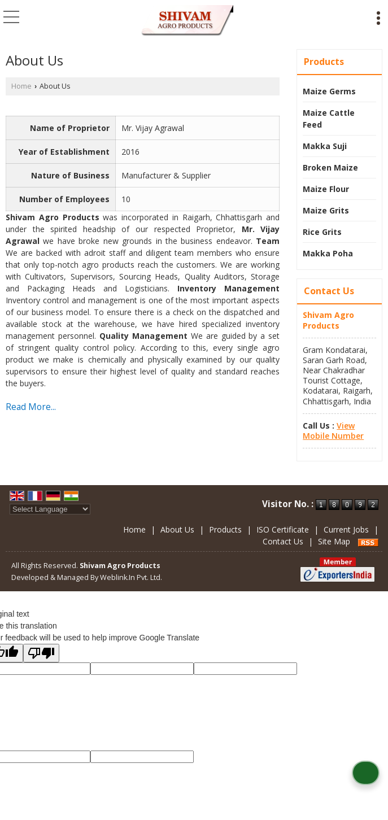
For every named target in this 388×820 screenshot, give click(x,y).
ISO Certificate (282, 529)
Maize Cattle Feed (329, 118)
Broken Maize (330, 167)
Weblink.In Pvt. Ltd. (131, 577)
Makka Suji (325, 146)
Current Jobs (346, 529)
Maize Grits (326, 210)
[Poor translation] (41, 653)
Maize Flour (326, 189)
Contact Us (283, 541)
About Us (177, 529)
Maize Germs (329, 91)
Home (21, 86)
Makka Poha (328, 253)
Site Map (334, 541)
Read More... (31, 407)
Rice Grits (322, 231)
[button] (333, 430)
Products (324, 61)
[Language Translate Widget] (50, 509)
